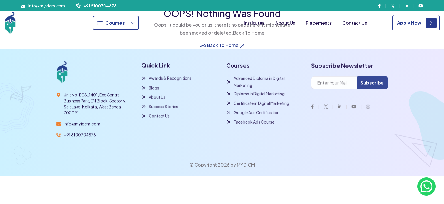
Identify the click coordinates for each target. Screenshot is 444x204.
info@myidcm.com (46, 5)
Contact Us (354, 23)
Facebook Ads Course (250, 122)
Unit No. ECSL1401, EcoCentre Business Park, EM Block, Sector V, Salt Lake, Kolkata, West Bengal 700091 (95, 103)
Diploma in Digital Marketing (255, 93)
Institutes (254, 23)
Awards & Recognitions (166, 78)
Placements (319, 23)
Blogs (150, 88)
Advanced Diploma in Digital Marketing (255, 82)
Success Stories (159, 106)
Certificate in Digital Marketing (257, 103)
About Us (285, 23)
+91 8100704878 (100, 5)
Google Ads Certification (252, 112)
